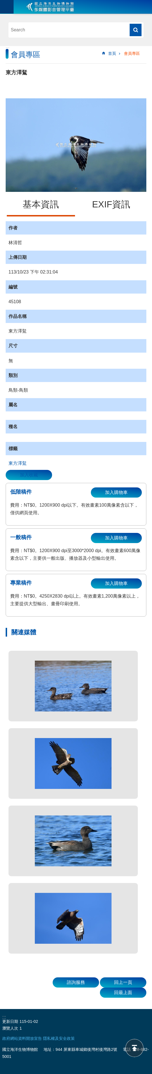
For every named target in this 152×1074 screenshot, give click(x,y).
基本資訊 (41, 204)
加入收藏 (29, 474)
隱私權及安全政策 (59, 1038)
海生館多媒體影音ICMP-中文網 (50, 7)
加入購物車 (116, 492)
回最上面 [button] (123, 992)
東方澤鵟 (17, 463)
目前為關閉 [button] (7, 7)
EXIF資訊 (111, 204)
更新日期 (10, 1021)
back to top (134, 1048)
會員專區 (132, 53)
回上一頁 (123, 982)
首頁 (112, 53)
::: (7, 48)
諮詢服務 (76, 982)
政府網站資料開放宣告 (22, 1038)
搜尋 (136, 30)
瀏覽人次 (10, 1028)
